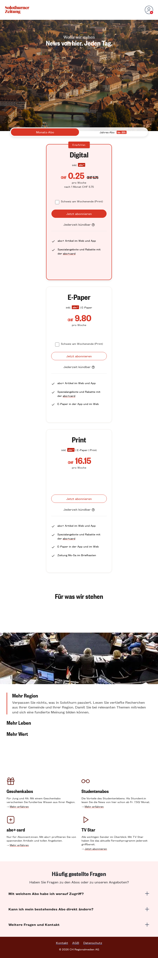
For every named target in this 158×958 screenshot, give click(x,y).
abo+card (69, 253)
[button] (79, 703)
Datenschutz (92, 943)
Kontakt (62, 943)
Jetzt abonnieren (96, 849)
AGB (75, 943)
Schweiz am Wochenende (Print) (82, 201)
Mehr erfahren (19, 806)
